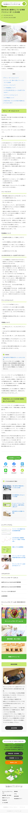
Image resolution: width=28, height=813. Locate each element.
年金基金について (10, 87)
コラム (15, 793)
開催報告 (16, 791)
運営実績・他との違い (6, 795)
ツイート (5, 466)
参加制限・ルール (14, 758)
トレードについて (10, 85)
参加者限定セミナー (18, 798)
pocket (13, 473)
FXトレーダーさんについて (11, 77)
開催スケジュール (6, 797)
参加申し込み (13, 762)
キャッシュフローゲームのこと (9, 577)
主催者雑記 (4, 596)
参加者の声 (4, 800)
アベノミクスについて (11, 95)
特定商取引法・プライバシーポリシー (10, 807)
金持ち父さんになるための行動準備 (11, 582)
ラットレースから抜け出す (8, 591)
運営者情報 (14, 728)
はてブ (22, 466)
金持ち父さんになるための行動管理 (11, 587)
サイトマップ (22, 807)
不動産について (9, 97)
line (5, 473)
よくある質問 (5, 802)
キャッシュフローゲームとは (7, 792)
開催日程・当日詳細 (13, 753)
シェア (14, 466)
